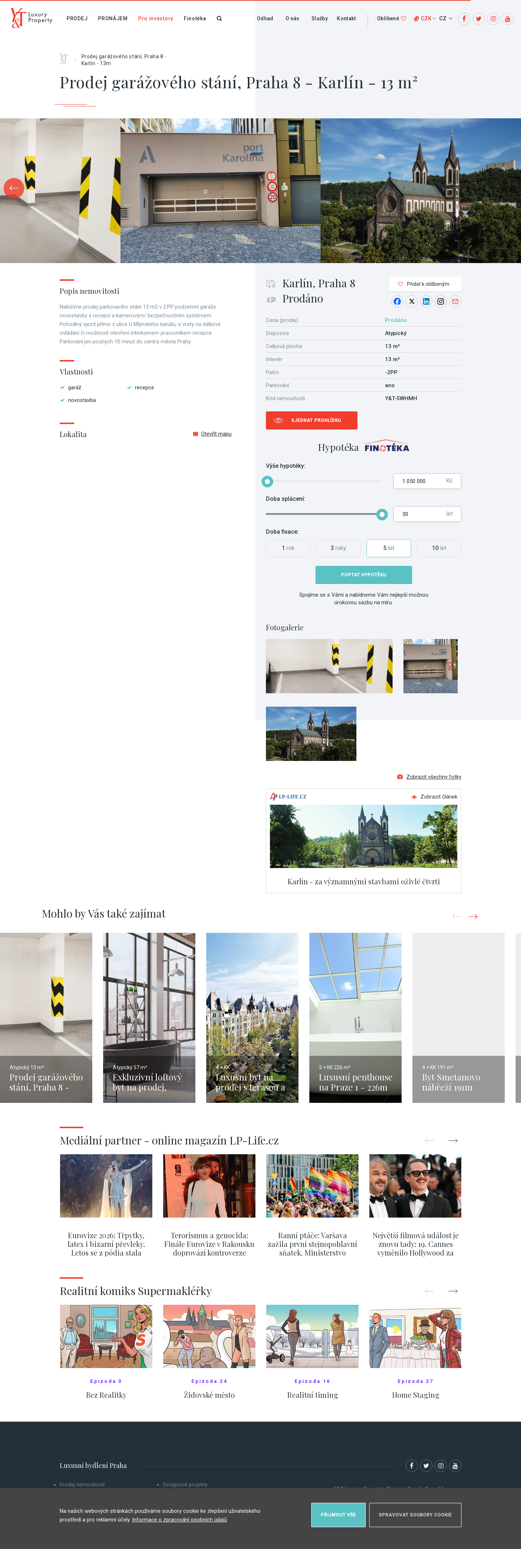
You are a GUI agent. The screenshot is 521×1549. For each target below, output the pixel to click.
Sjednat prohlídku (316, 420)
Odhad (265, 18)
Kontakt (346, 18)
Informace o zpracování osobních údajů (179, 1519)
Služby (320, 18)
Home (67, 56)
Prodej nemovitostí (82, 1484)
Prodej (77, 18)
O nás (292, 18)
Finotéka (195, 18)
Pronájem (113, 18)
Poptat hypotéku (363, 574)
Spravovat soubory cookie (415, 1515)
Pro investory (155, 18)
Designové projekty (185, 1484)
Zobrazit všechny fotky (429, 777)
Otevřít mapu (212, 434)
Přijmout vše (338, 1515)
